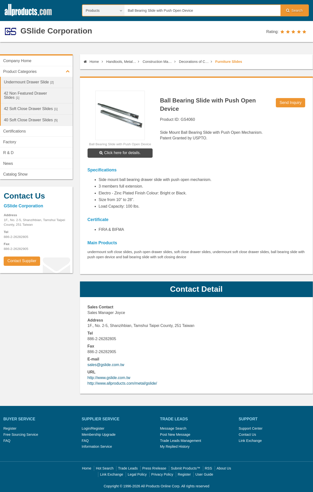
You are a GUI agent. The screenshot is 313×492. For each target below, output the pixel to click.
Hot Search (104, 468)
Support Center (251, 428)
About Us (224, 468)
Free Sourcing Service (20, 434)
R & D (8, 153)
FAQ (7, 441)
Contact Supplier (21, 261)
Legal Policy (137, 474)
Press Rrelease (154, 468)
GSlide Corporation (56, 30)
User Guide (204, 474)
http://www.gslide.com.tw (109, 378)
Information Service (97, 446)
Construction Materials (158, 62)
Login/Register (93, 428)
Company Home (17, 61)
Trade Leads (128, 468)
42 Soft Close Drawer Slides (30, 109)
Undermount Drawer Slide (29, 82)
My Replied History (175, 446)
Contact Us (247, 434)
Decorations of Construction (194, 62)
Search (294, 10)
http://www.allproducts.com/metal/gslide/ (122, 383)
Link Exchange (250, 441)
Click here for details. (120, 153)
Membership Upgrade (98, 434)
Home (91, 62)
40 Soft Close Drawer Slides (30, 120)
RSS (208, 468)
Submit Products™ (185, 468)
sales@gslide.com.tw (106, 365)
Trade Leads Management (180, 441)
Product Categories (38, 71)
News (8, 163)
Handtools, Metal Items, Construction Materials (121, 62)
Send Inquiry (290, 103)
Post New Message (175, 434)
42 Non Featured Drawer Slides (25, 95)
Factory (9, 142)
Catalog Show (15, 174)
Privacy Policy (162, 474)
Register (10, 428)
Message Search (173, 428)
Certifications (14, 131)
